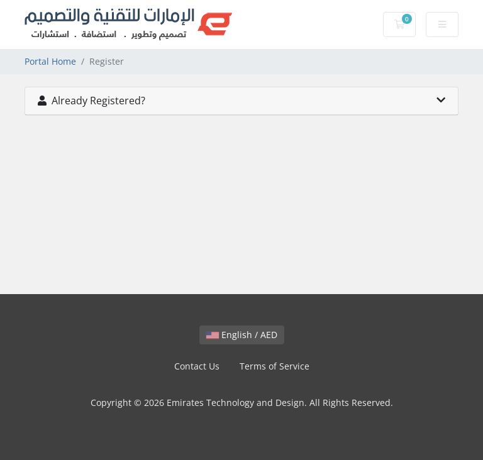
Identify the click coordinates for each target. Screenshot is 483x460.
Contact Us (196, 366)
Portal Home (50, 61)
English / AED (241, 335)
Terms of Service (274, 366)
